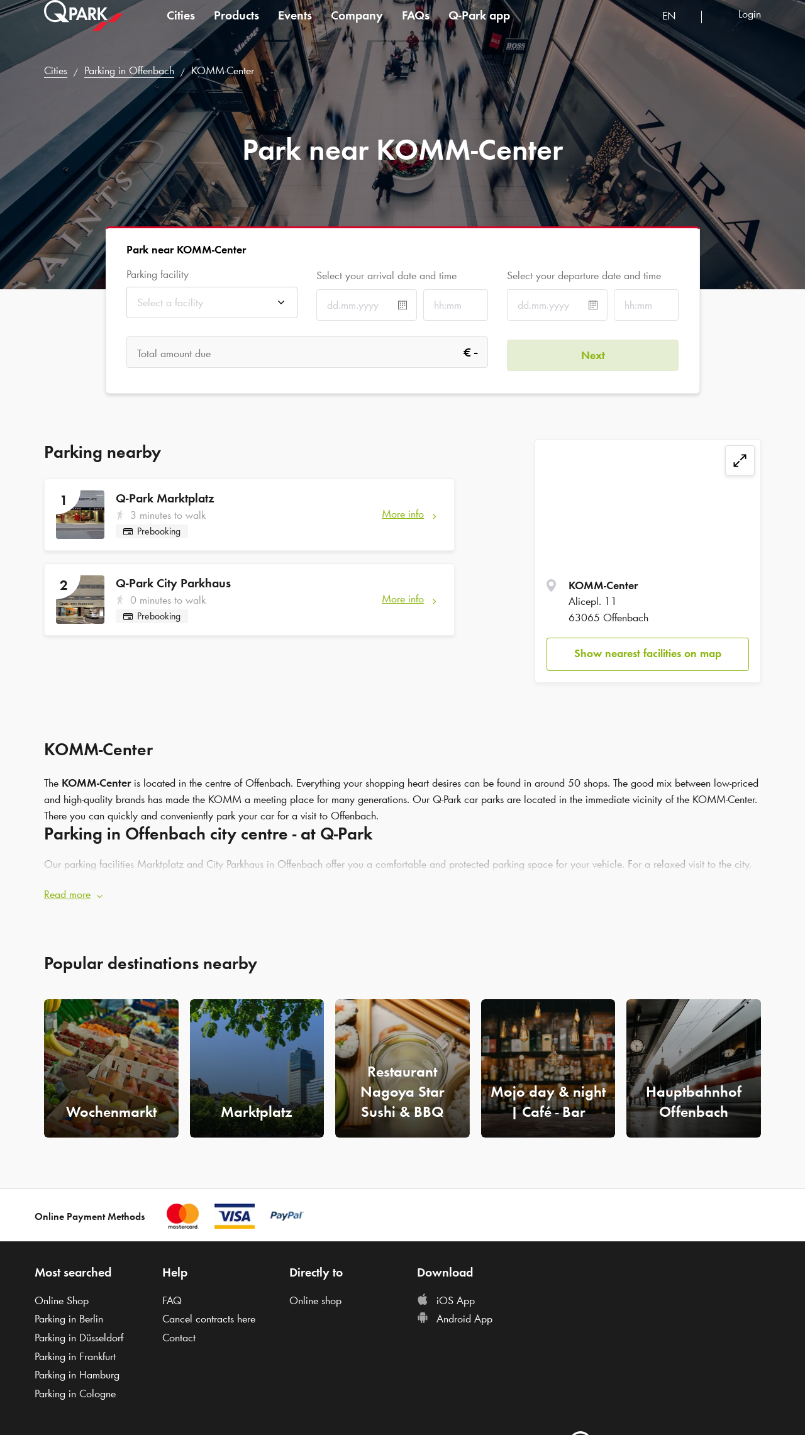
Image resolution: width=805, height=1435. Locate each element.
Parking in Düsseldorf (79, 1335)
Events (295, 27)
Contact (179, 1335)
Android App (454, 1317)
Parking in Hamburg (77, 1373)
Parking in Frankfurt (75, 1354)
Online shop (315, 1298)
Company (357, 27)
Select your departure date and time (584, 275)
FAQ (172, 1298)
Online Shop (62, 1298)
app (479, 27)
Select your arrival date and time (386, 275)
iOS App (446, 1298)
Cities (181, 27)
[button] (402, 893)
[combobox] (677, 30)
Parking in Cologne (75, 1392)
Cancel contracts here (208, 1317)
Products (236, 27)
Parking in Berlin (69, 1317)
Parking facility (157, 274)
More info (403, 514)
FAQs (416, 27)
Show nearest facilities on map (647, 653)
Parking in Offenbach (129, 70)
